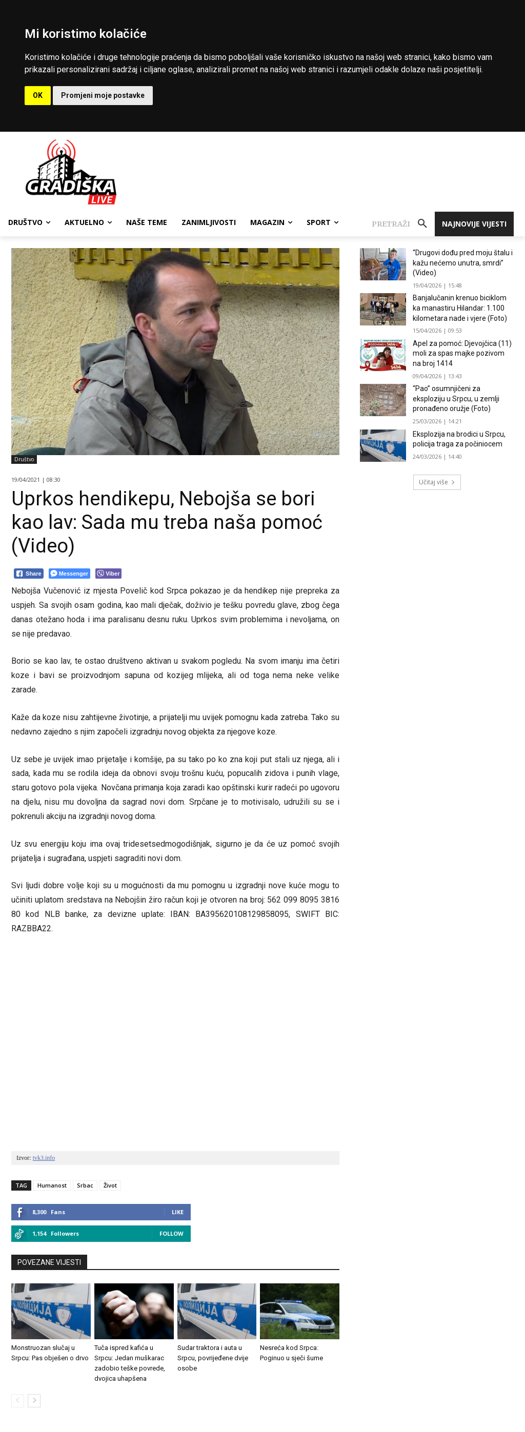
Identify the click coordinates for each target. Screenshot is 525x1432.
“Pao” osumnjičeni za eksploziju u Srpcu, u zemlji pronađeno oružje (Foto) (456, 398)
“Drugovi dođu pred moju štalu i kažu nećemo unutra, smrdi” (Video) (463, 263)
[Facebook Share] (29, 573)
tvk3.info (44, 1157)
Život (110, 1185)
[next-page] (34, 1400)
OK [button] (38, 95)
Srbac (85, 1185)
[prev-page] (17, 1400)
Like (178, 1212)
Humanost (52, 1185)
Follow (171, 1233)
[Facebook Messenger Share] (69, 573)
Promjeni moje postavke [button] (103, 95)
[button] (403, 224)
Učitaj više (437, 482)
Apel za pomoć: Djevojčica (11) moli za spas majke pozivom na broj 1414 (462, 353)
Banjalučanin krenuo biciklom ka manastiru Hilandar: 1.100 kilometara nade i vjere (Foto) (460, 308)
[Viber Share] (108, 573)
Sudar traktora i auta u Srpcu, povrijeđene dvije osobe (212, 1358)
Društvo (24, 459)
